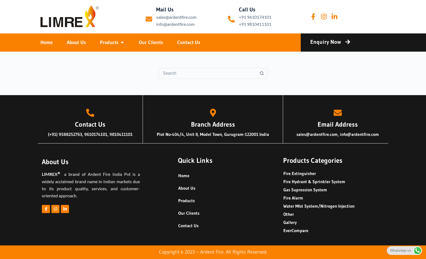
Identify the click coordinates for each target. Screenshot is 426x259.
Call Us (247, 9)
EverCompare (295, 230)
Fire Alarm (293, 198)
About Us (186, 188)
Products (186, 200)
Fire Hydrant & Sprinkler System (314, 181)
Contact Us (188, 225)
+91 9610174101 (255, 17)
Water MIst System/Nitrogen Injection (319, 206)
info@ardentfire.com (175, 24)
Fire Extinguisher (299, 173)
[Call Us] (231, 19)
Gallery (290, 222)
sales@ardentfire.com (176, 17)
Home (183, 175)
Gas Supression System (305, 189)
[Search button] (261, 73)
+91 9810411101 (255, 24)
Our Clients (188, 213)
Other (288, 214)
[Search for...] (207, 73)
